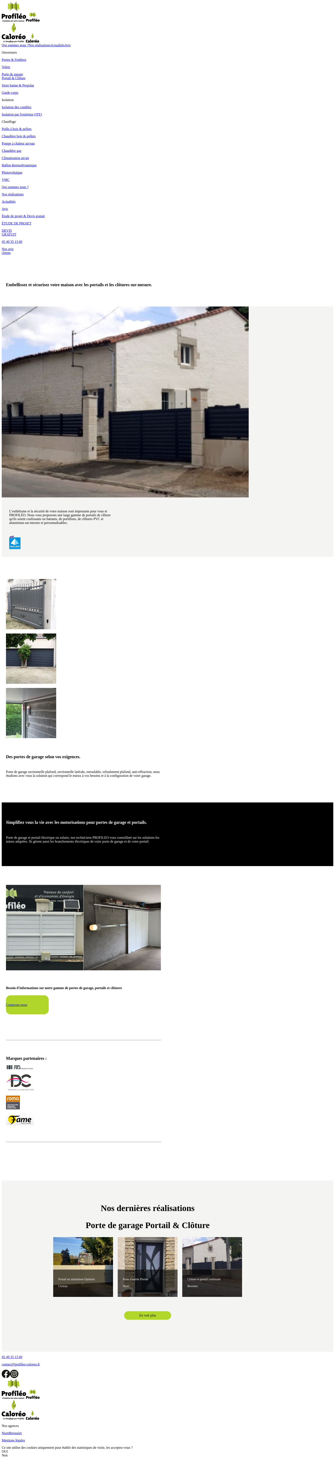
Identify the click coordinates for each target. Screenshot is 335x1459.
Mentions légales (13, 1440)
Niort (5, 1433)
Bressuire (15, 1433)
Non (5, 1455)
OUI (5, 1451)
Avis (67, 45)
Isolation (8, 100)
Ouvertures (9, 52)
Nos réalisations (40, 45)
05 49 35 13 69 (12, 241)
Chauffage (9, 121)
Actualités (57, 45)
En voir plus (147, 1315)
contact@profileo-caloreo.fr (21, 1364)
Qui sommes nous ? (15, 45)
